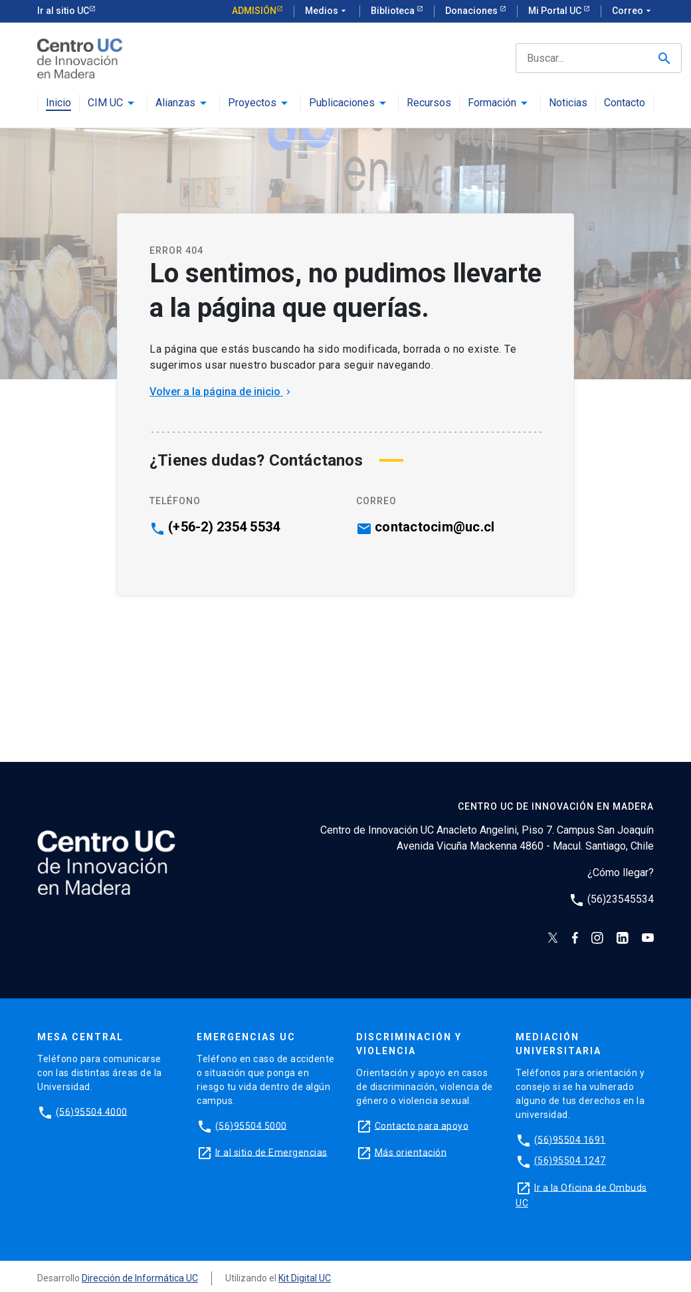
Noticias (568, 103)
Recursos (429, 103)
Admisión (254, 10)
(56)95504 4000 (92, 1111)
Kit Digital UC (304, 1278)
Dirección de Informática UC (140, 1278)
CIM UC (105, 103)
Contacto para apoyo (422, 1125)
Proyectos (252, 103)
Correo (633, 11)
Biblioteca (394, 10)
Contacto (624, 103)
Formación (492, 103)
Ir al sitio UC (63, 10)
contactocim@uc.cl (434, 526)
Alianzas (175, 103)
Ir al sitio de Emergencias (271, 1152)
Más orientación (411, 1152)
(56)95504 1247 (570, 1160)
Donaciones (472, 10)
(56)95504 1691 (570, 1139)
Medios (327, 11)
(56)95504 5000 (251, 1125)
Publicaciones (342, 103)
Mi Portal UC (555, 10)
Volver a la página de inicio (221, 391)
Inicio (58, 103)
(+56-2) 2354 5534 (224, 526)
